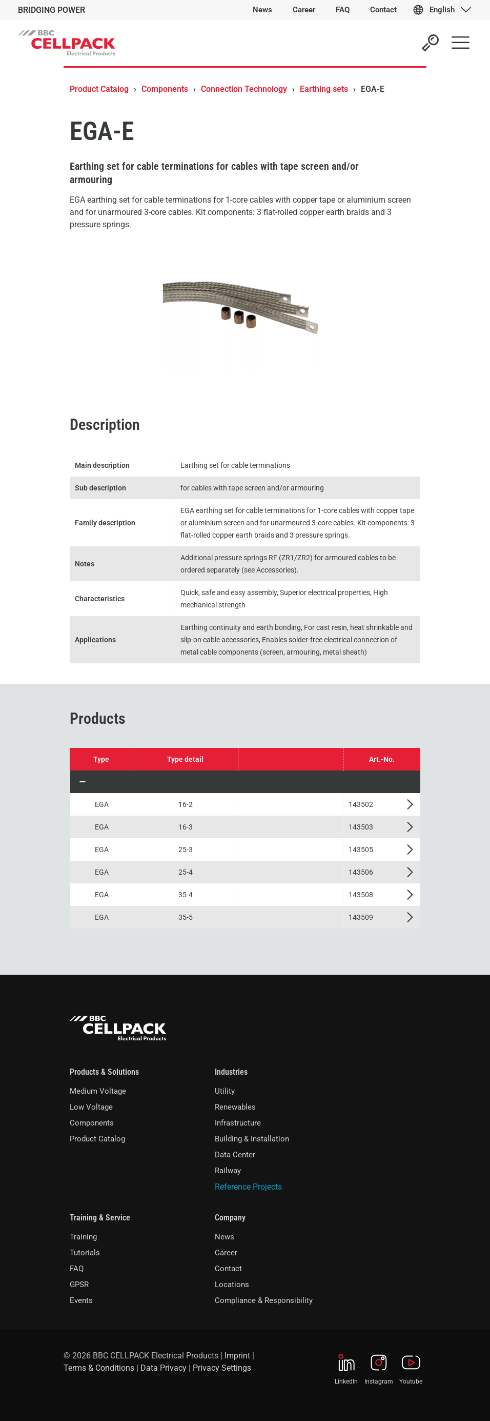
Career (226, 1252)
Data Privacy (163, 1368)
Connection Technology (244, 89)
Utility (225, 1091)
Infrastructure (238, 1123)
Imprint (237, 1355)
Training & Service (100, 1217)
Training (83, 1236)
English (442, 10)
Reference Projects (248, 1187)
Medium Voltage (98, 1091)
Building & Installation (252, 1138)
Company (230, 1217)
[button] (245, 782)
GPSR (79, 1284)
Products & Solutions (104, 1072)
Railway (228, 1170)
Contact (228, 1268)
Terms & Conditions (99, 1368)
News (224, 1236)
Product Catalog (99, 89)
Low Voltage (91, 1107)
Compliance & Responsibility (264, 1300)
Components (164, 89)
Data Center (235, 1154)
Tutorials (85, 1252)
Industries (231, 1072)
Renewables (235, 1107)
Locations (232, 1284)
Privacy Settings (222, 1368)
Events (81, 1300)
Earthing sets (324, 89)
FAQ (77, 1268)
